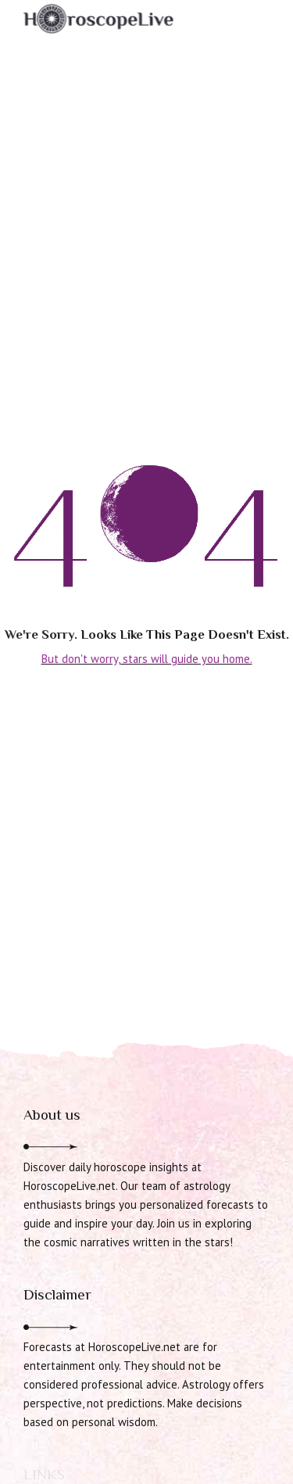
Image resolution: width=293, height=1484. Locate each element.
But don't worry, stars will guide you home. (147, 658)
